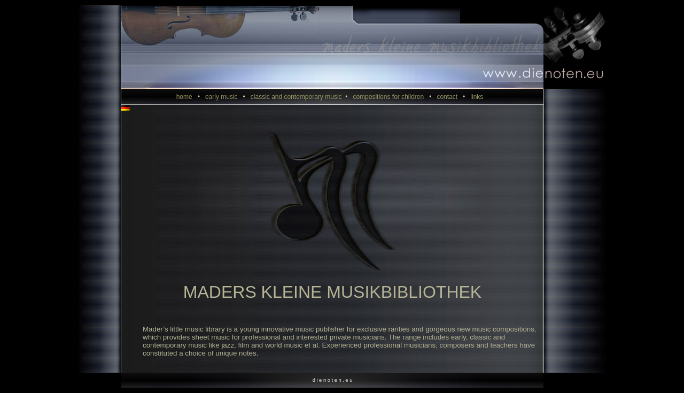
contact (453, 97)
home (190, 97)
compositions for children (395, 97)
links (479, 97)
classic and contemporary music (302, 97)
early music (228, 97)
